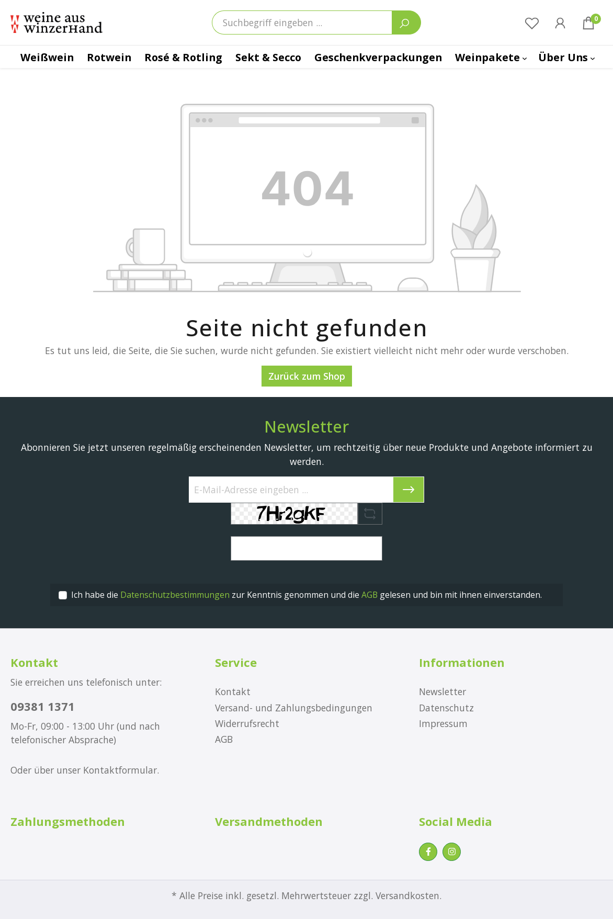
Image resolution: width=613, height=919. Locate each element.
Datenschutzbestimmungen (175, 594)
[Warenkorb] (588, 22)
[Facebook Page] (428, 852)
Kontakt (233, 691)
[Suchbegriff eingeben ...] (302, 22)
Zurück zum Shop (306, 376)
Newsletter (442, 691)
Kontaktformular (120, 770)
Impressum (443, 723)
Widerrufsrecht (247, 723)
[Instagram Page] (451, 852)
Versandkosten (407, 895)
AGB (369, 594)
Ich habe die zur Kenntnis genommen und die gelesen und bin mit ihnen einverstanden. (306, 594)
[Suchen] (406, 22)
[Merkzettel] (532, 22)
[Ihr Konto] (560, 22)
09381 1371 (42, 706)
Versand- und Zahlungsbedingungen (293, 707)
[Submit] (408, 489)
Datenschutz (446, 707)
